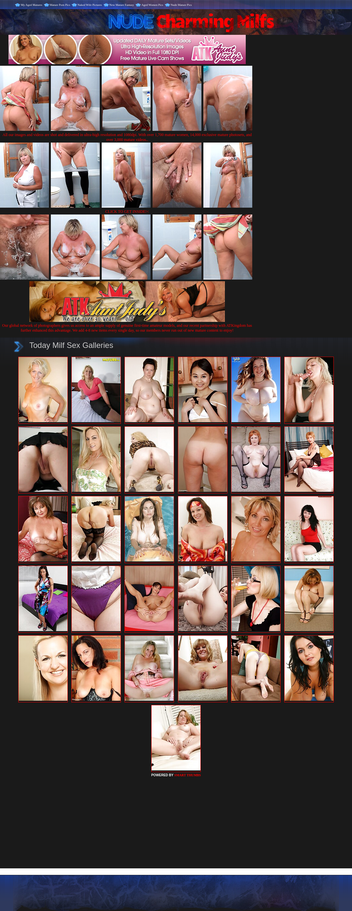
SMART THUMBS (187, 775)
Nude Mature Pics (181, 5)
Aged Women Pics (152, 5)
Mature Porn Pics (60, 5)
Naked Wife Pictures (90, 5)
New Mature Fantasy (122, 5)
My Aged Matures (31, 5)
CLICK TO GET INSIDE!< (127, 211)
